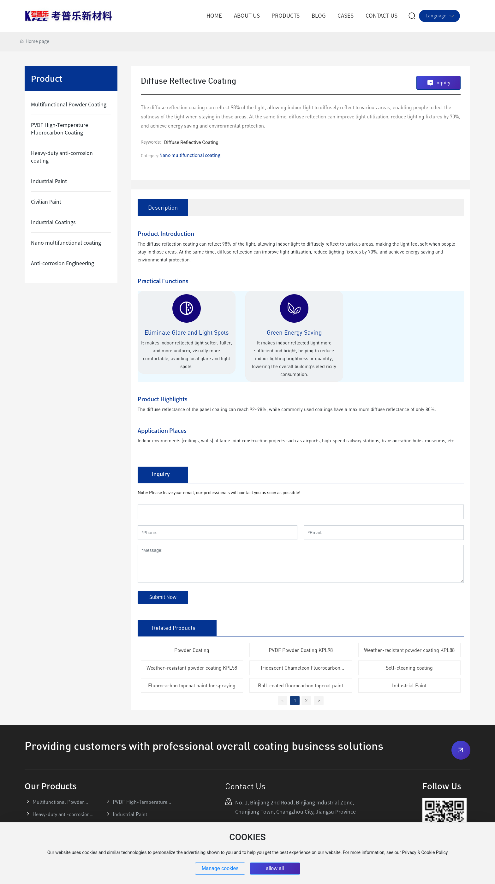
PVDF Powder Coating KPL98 (301, 650)
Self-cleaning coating (409, 668)
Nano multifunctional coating (189, 155)
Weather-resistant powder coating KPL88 (409, 650)
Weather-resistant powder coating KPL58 (191, 668)
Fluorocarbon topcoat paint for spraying (192, 685)
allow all (275, 868)
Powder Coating (191, 650)
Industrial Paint (409, 685)
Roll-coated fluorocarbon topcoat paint (300, 685)
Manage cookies (220, 868)
